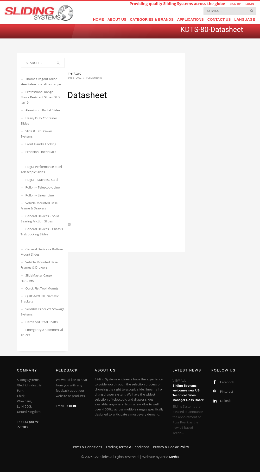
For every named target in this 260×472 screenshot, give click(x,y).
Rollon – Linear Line (39, 195)
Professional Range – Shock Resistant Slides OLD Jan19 (40, 97)
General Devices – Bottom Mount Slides (42, 252)
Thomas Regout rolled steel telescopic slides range (41, 81)
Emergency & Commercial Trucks (42, 332)
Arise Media (169, 456)
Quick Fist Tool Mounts (42, 288)
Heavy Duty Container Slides (39, 121)
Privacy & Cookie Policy (171, 447)
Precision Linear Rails (40, 152)
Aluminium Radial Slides (42, 110)
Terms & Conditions (86, 447)
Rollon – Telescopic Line (42, 187)
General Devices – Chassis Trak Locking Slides (42, 231)
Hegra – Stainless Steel (41, 179)
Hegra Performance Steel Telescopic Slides (41, 169)
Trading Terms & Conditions (127, 447)
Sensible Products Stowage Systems (42, 311)
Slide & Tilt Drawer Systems (36, 133)
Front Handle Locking (41, 144)
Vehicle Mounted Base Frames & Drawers (39, 265)
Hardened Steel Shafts (41, 322)
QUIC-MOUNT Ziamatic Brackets (40, 298)
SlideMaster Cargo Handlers (36, 278)
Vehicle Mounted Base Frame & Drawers (39, 205)
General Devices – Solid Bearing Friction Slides (40, 218)
